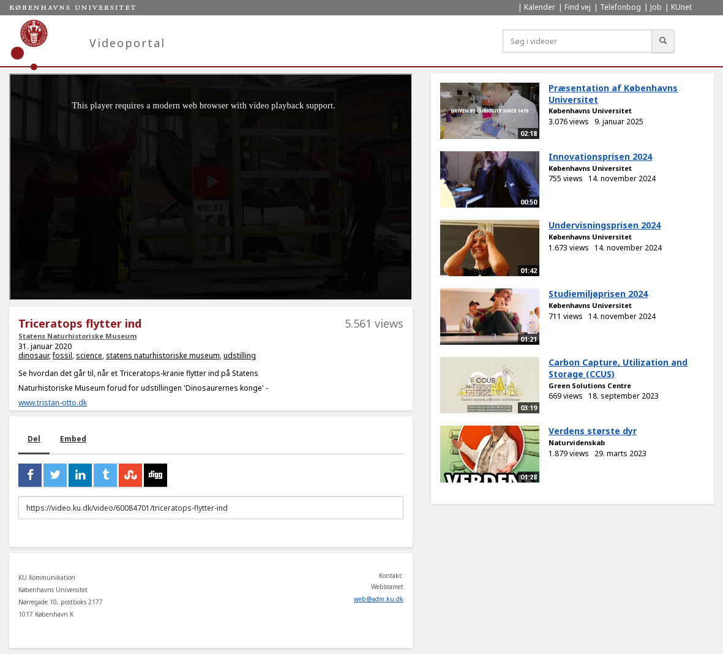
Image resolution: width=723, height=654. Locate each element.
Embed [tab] (73, 439)
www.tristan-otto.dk (52, 402)
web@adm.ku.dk (378, 599)
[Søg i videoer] (577, 41)
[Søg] (663, 41)
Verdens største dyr (593, 431)
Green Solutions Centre (590, 385)
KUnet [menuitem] (681, 7)
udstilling (239, 355)
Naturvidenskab (577, 442)
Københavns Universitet (590, 110)
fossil (62, 355)
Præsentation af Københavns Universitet (613, 93)
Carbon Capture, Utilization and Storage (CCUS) (618, 368)
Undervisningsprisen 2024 (605, 225)
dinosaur (33, 355)
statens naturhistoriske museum (163, 355)
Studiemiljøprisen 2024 (598, 293)
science (89, 355)
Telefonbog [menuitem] (620, 7)
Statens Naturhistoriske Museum (77, 335)
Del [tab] (34, 439)
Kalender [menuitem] (539, 7)
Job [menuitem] (656, 7)
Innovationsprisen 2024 (600, 156)
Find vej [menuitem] (577, 7)
